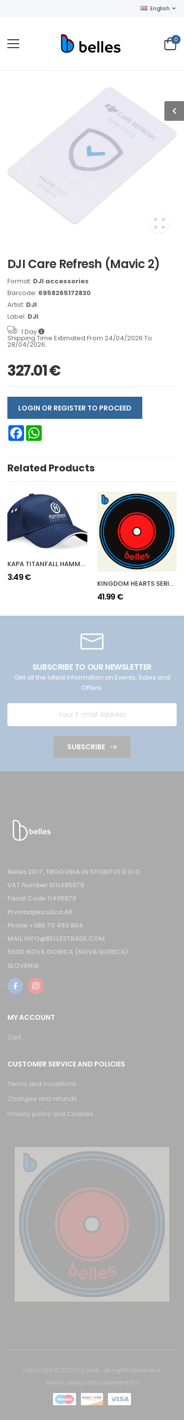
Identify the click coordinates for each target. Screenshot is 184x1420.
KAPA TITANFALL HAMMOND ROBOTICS (69, 564)
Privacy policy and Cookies (50, 1114)
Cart (14, 1037)
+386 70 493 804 (56, 925)
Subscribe (86, 747)
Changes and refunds (42, 1098)
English (154, 8)
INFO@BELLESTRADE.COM (64, 938)
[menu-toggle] (13, 44)
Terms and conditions (42, 1084)
